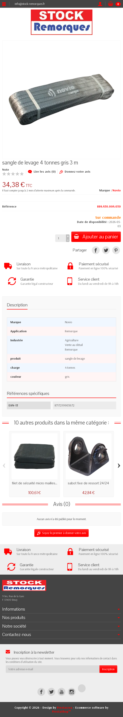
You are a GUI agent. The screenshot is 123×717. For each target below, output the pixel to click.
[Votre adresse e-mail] (52, 669)
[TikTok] (82, 688)
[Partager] (95, 250)
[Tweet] (106, 250)
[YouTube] (61, 692)
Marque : (105, 190)
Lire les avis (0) (42, 172)
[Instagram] (71, 692)
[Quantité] (60, 238)
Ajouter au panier (96, 236)
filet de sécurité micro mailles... (34, 483)
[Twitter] (51, 692)
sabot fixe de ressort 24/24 (88, 483)
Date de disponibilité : (92, 222)
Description (17, 305)
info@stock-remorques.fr (30, 4)
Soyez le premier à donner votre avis (61, 533)
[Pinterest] (116, 250)
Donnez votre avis (74, 172)
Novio (116, 190)
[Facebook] (41, 692)
